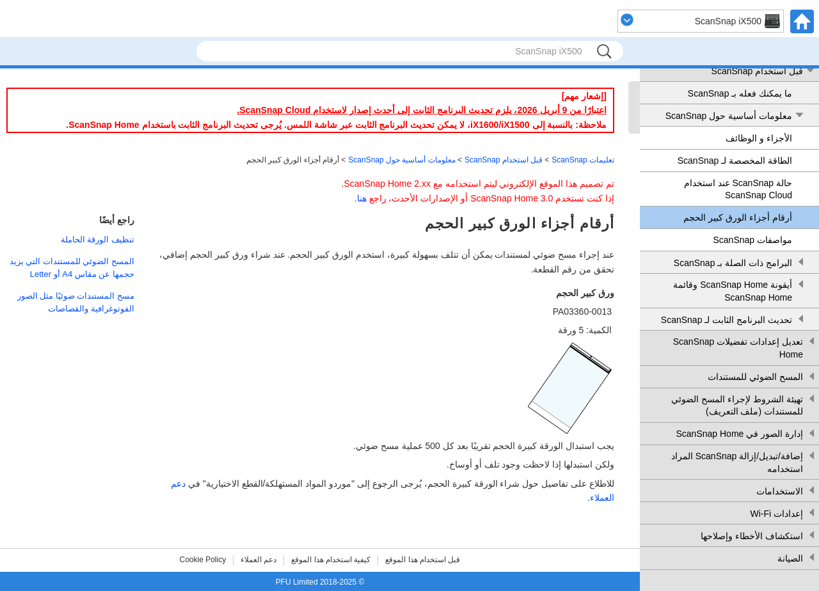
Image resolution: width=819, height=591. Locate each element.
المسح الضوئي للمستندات (755, 377)
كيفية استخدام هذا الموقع (330, 559)
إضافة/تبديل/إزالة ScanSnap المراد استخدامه (737, 462)
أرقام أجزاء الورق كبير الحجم (737, 217)
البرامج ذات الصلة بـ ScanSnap (733, 263)
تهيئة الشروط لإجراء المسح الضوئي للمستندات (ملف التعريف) (737, 405)
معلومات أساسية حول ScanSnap (728, 116)
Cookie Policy (203, 559)
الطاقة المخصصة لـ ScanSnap (735, 160)
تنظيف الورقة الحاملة (97, 239)
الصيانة (790, 558)
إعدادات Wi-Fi (776, 513)
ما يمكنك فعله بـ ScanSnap (740, 93)
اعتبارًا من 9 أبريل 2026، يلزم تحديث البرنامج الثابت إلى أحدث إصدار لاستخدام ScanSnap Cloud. (422, 110)
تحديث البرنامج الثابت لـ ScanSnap (726, 320)
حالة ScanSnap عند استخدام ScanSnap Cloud (738, 189)
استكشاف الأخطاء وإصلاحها (752, 536)
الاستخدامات (779, 491)
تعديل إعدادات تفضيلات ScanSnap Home (738, 347)
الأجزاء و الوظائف (759, 138)
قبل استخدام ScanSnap (757, 71)
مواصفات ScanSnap (753, 240)
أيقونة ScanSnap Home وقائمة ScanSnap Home (732, 291)
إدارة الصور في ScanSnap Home (739, 434)
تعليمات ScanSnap (583, 159)
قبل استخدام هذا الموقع (422, 559)
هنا (362, 198)
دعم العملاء (258, 559)
